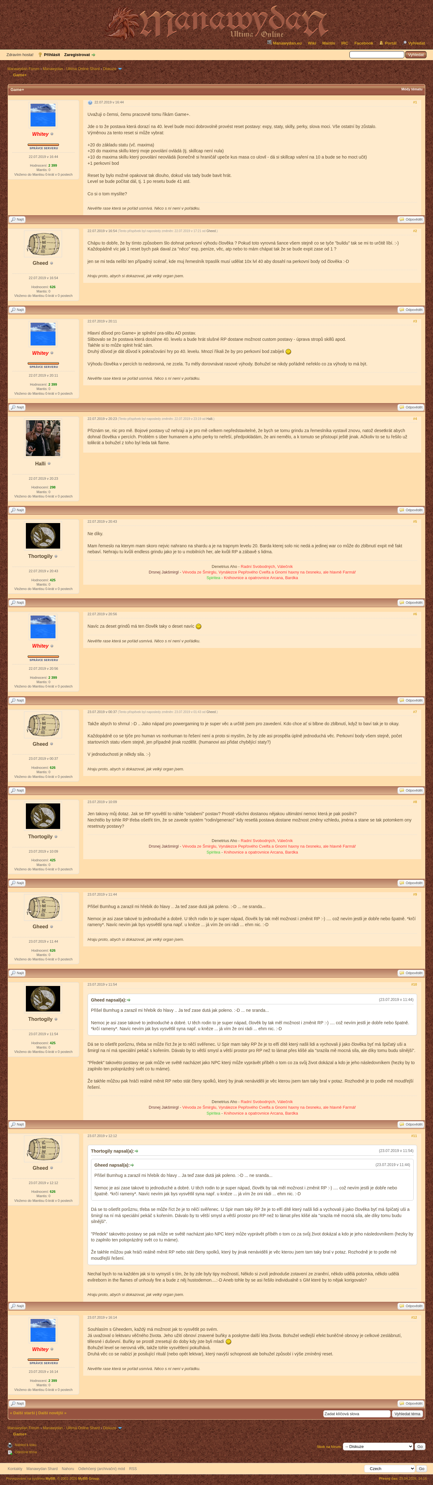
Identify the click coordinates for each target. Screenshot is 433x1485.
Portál (391, 43)
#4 (415, 419)
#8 (415, 802)
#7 (415, 712)
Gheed (40, 263)
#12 (414, 1317)
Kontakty (15, 1469)
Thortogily (40, 556)
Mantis (328, 43)
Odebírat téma (26, 1452)
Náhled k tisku (25, 1445)
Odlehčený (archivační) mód (101, 1469)
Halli (40, 463)
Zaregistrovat (77, 54)
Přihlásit (52, 54)
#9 (415, 894)
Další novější (50, 1413)
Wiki (312, 43)
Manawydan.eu (284, 42)
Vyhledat (416, 43)
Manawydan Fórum (23, 69)
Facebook (363, 43)
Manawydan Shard (42, 1469)
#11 (414, 1136)
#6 (415, 614)
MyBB (50, 1478)
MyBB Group (88, 1478)
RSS (133, 1469)
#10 (414, 984)
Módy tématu (411, 89)
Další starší (24, 1413)
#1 (415, 102)
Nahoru (68, 1469)
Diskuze (110, 69)
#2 (415, 231)
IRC (344, 43)
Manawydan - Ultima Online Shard (71, 69)
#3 (415, 321)
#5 (415, 521)
